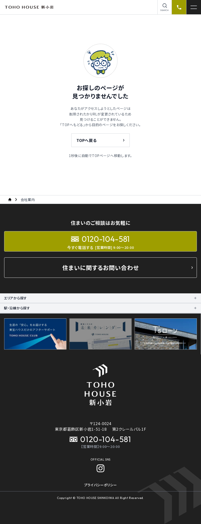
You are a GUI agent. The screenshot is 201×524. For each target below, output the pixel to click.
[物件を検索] (164, 7)
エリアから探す (15, 298)
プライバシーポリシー (100, 485)
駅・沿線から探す (17, 308)
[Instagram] (100, 468)
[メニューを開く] (193, 7)
